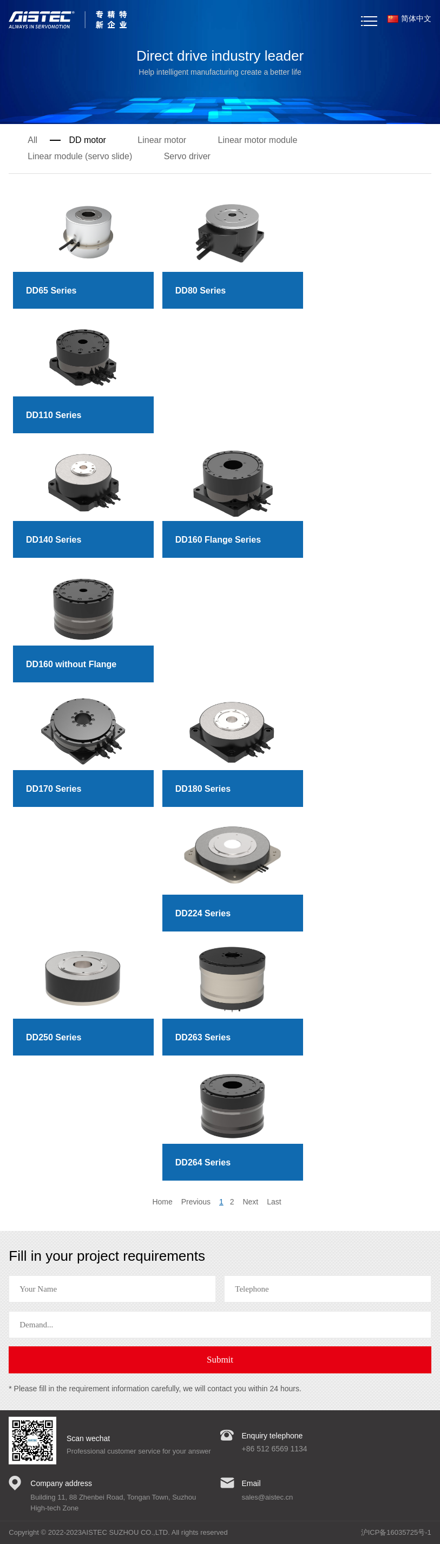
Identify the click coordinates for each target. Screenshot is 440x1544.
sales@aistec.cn (267, 1497)
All (32, 140)
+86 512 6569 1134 (274, 1448)
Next (250, 1201)
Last (274, 1201)
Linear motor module (258, 140)
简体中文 (409, 18)
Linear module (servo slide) (80, 156)
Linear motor (161, 140)
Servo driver (187, 156)
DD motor (87, 140)
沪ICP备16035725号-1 (396, 1532)
